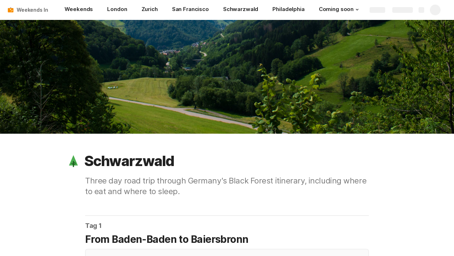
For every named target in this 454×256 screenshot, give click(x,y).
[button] (357, 9)
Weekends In (32, 10)
